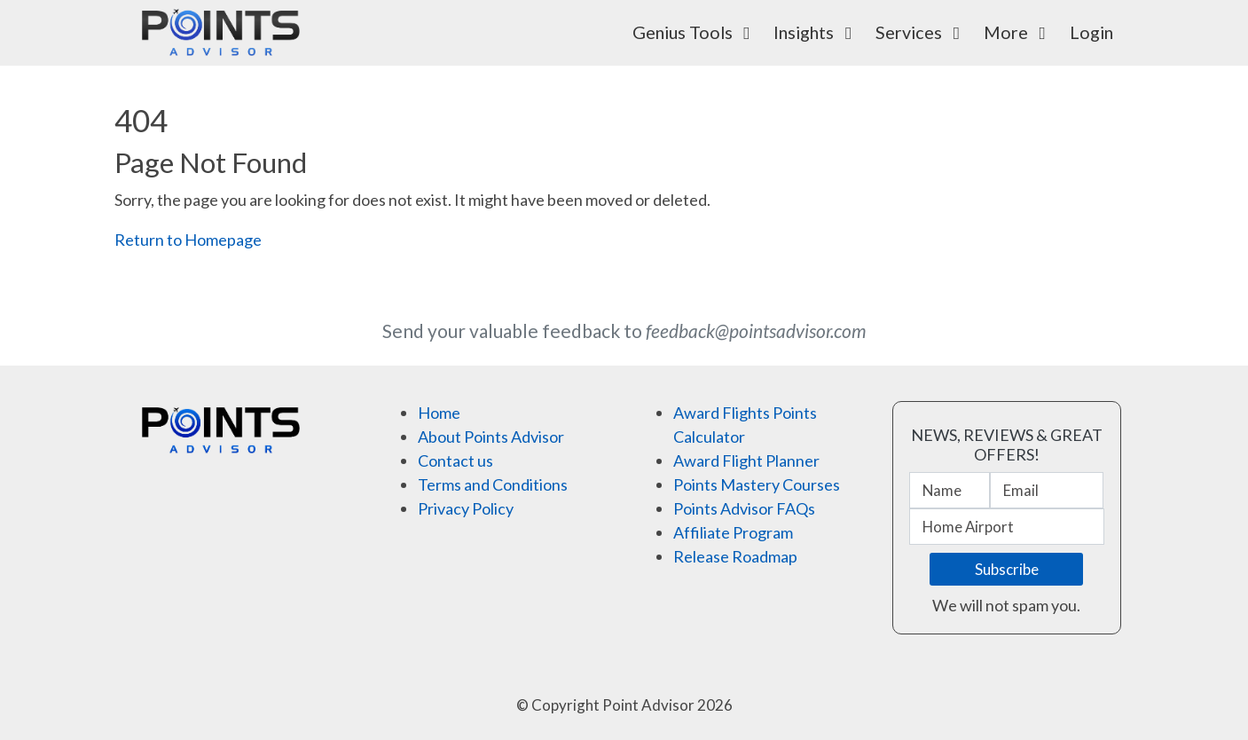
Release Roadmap (735, 556)
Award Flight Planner (746, 460)
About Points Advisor (491, 436)
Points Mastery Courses (756, 484)
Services (921, 32)
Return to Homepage (188, 239)
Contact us (455, 460)
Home (439, 412)
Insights (816, 32)
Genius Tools (695, 32)
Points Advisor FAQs (744, 508)
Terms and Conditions (493, 484)
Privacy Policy (466, 508)
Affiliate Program (733, 532)
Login (1091, 32)
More (1019, 32)
